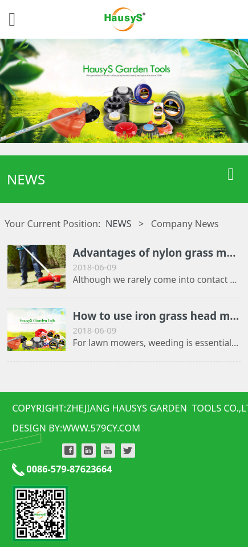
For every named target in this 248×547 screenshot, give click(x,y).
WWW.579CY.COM (101, 428)
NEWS (118, 223)
